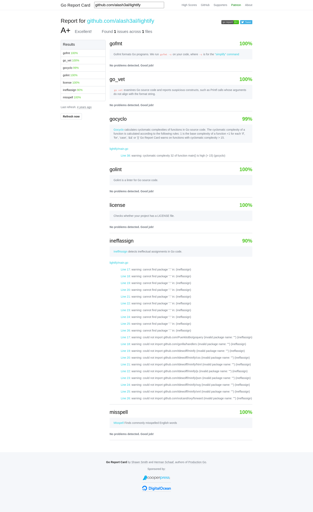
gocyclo (71, 67)
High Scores (189, 5)
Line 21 (125, 296)
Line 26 (125, 330)
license (71, 82)
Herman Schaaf (163, 462)
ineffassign (73, 90)
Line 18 (125, 276)
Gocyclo (119, 129)
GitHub (205, 5)
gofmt (70, 53)
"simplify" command (227, 54)
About (248, 5)
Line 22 (125, 303)
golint (70, 75)
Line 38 (125, 155)
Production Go (197, 462)
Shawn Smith (139, 462)
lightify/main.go (119, 148)
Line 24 (125, 317)
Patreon (236, 5)
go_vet (71, 60)
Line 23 (125, 310)
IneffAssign (120, 251)
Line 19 (125, 283)
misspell (72, 97)
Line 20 (125, 289)
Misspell (119, 422)
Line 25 (125, 323)
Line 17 (125, 269)
